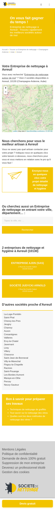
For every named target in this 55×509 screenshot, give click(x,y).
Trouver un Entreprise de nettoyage (23, 50)
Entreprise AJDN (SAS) (27, 263)
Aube (12, 52)
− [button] (5, 92)
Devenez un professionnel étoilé (23, 467)
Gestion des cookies (15, 472)
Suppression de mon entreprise (23, 463)
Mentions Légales (14, 449)
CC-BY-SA (48, 131)
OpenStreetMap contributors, (35, 131)
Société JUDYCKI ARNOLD (28, 285)
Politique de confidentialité (19, 454)
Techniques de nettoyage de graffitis (28, 409)
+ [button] (5, 88)
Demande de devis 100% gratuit (23, 458)
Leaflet (15, 131)
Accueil (5, 50)
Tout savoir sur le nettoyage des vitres (29, 413)
